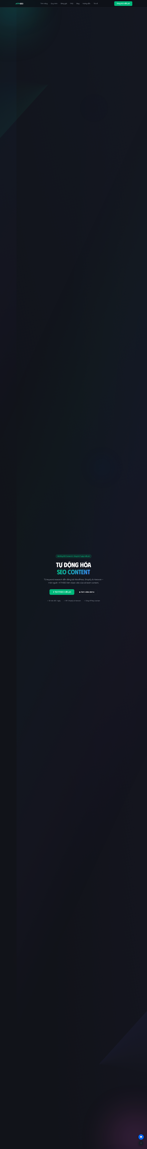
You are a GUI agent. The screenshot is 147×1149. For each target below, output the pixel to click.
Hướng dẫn (86, 3)
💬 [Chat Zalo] (141, 1137)
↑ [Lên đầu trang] (141, 1143)
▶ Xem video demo (86, 592)
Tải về (96, 3)
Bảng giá (64, 3)
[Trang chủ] (19, 3)
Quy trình (54, 3)
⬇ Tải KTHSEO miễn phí (62, 592)
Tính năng (44, 3)
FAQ (71, 3)
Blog (77, 3)
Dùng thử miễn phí (123, 3)
